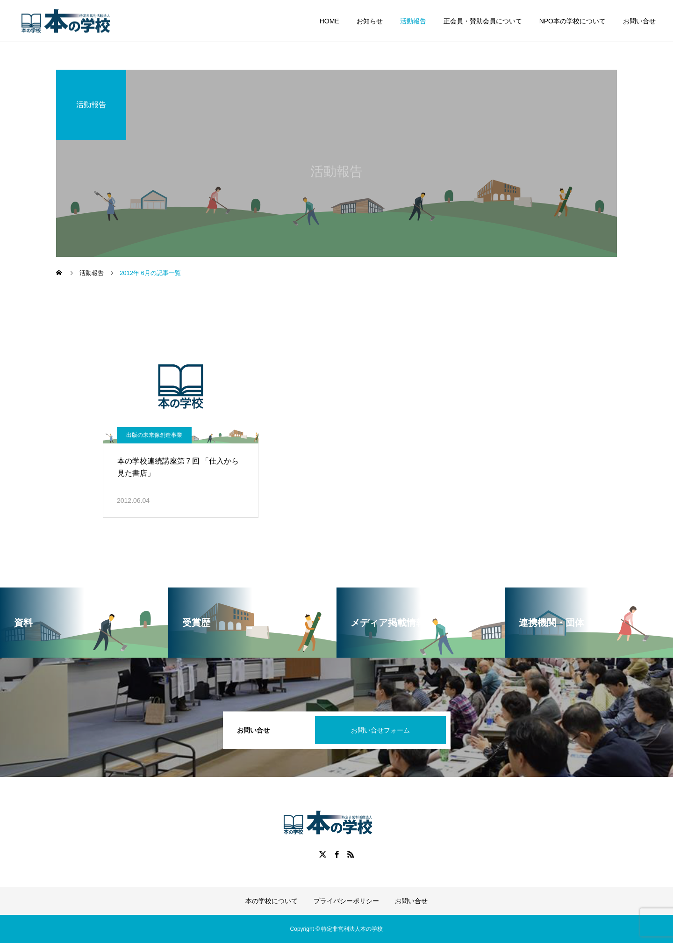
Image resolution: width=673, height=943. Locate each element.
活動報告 (413, 21)
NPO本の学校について (572, 21)
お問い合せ (639, 21)
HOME (329, 21)
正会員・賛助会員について (483, 21)
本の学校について (271, 901)
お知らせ (370, 21)
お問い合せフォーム (380, 730)
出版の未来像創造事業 (154, 435)
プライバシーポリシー (346, 901)
